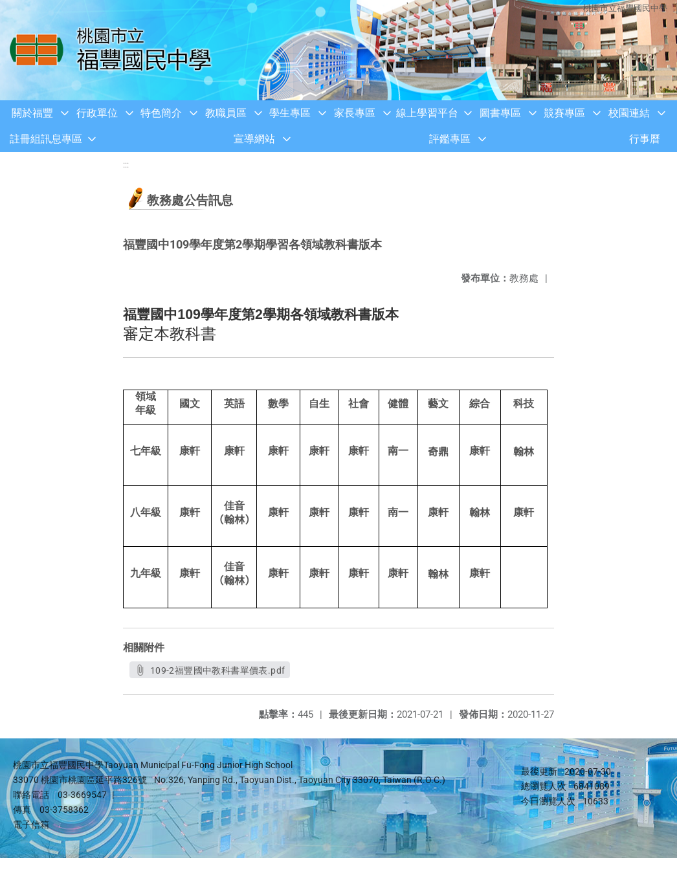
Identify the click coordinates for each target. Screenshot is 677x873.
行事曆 (644, 139)
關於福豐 (32, 113)
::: (126, 165)
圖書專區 (500, 113)
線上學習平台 (427, 113)
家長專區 (354, 113)
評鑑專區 (450, 139)
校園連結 (629, 113)
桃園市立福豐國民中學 (625, 8)
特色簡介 (161, 113)
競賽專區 (564, 113)
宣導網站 (254, 139)
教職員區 (226, 113)
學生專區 (290, 113)
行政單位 (97, 113)
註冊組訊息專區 (46, 139)
